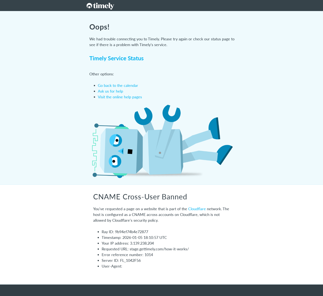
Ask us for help (110, 91)
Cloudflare (197, 208)
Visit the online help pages (120, 96)
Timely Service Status (116, 58)
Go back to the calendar (118, 85)
